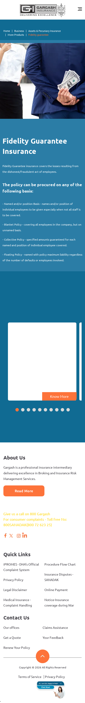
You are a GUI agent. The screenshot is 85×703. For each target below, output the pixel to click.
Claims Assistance (55, 627)
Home (6, 31)
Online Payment (56, 590)
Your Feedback (53, 638)
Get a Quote (12, 638)
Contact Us (16, 617)
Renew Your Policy (16, 648)
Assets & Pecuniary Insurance (44, 31)
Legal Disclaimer (15, 590)
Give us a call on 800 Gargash (26, 514)
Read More (24, 491)
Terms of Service (29, 677)
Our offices (11, 627)
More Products (16, 34)
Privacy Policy (13, 580)
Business (19, 31)
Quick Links (17, 554)
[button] (17, 410)
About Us (14, 457)
